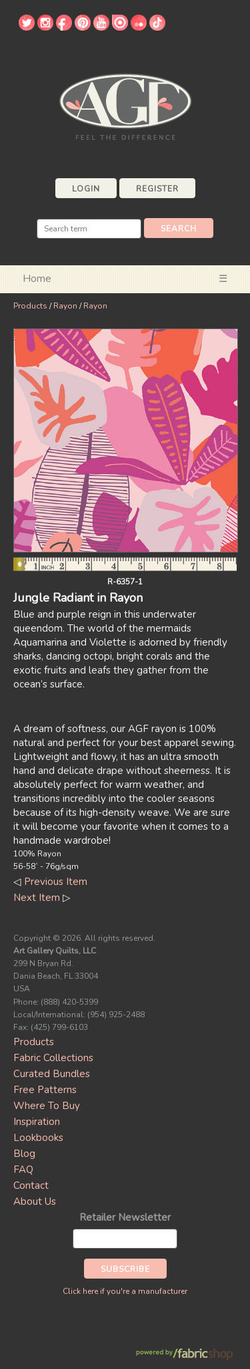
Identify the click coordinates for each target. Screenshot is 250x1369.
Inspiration (36, 1121)
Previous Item (55, 881)
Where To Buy (46, 1105)
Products (30, 306)
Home (37, 278)
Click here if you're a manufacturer (125, 1291)
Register (157, 189)
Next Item (36, 897)
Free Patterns (45, 1089)
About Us (34, 1201)
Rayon (65, 306)
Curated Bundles (51, 1073)
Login (86, 189)
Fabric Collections (53, 1057)
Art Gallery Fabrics (125, 105)
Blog (24, 1153)
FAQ (23, 1169)
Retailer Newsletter (125, 1217)
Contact (31, 1185)
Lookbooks (38, 1137)
